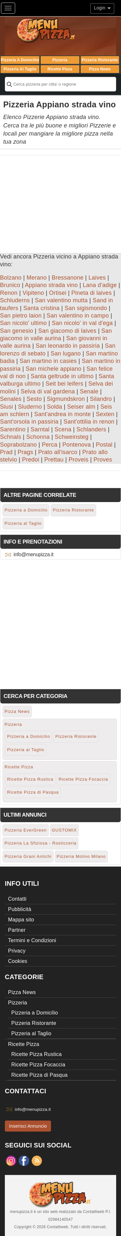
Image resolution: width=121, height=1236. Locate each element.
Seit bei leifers (64, 383)
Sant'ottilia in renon (89, 421)
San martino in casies (48, 361)
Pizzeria (59, 60)
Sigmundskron (66, 399)
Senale (89, 391)
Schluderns (15, 300)
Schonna (38, 437)
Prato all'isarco (57, 452)
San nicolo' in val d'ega (82, 323)
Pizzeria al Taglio (20, 69)
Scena (63, 429)
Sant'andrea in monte (62, 414)
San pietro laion (21, 315)
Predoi (30, 459)
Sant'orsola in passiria (29, 421)
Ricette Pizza (59, 69)
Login (102, 7)
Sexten (105, 414)
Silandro (101, 399)
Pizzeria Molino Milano (81, 856)
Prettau (54, 459)
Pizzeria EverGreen (26, 830)
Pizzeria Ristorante (100, 60)
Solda (54, 406)
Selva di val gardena (48, 391)
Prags (25, 452)
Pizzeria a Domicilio (20, 60)
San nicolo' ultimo (23, 323)
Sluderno (30, 406)
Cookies (17, 961)
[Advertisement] (60, 201)
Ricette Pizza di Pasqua (33, 792)
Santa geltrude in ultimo (62, 376)
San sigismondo (86, 308)
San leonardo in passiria (68, 345)
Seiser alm (81, 406)
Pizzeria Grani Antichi (28, 856)
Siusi (6, 406)
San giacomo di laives (67, 331)
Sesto (34, 399)
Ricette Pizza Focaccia (83, 779)
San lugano (66, 353)
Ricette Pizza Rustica (30, 779)
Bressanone (68, 277)
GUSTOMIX (64, 830)
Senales (11, 399)
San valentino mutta (61, 300)
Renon (8, 293)
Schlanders (91, 429)
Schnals (10, 437)
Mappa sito (21, 919)
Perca (49, 444)
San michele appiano (53, 369)
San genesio (16, 331)
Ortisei (57, 293)
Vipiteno (33, 293)
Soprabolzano (18, 444)
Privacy (16, 951)
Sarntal (40, 429)
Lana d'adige (100, 285)
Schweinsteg (71, 437)
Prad (6, 452)
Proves (103, 459)
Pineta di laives (91, 293)
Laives (97, 277)
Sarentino (12, 429)
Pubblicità (19, 909)
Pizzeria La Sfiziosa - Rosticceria (40, 843)
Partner (16, 930)
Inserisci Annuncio (28, 1126)
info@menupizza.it (33, 554)
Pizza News (100, 69)
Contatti (17, 899)
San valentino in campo (78, 315)
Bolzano (11, 277)
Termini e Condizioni (32, 940)
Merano (36, 277)
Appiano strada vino (51, 285)
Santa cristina (41, 308)
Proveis (78, 459)
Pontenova (76, 444)
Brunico (10, 285)
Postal (104, 444)
